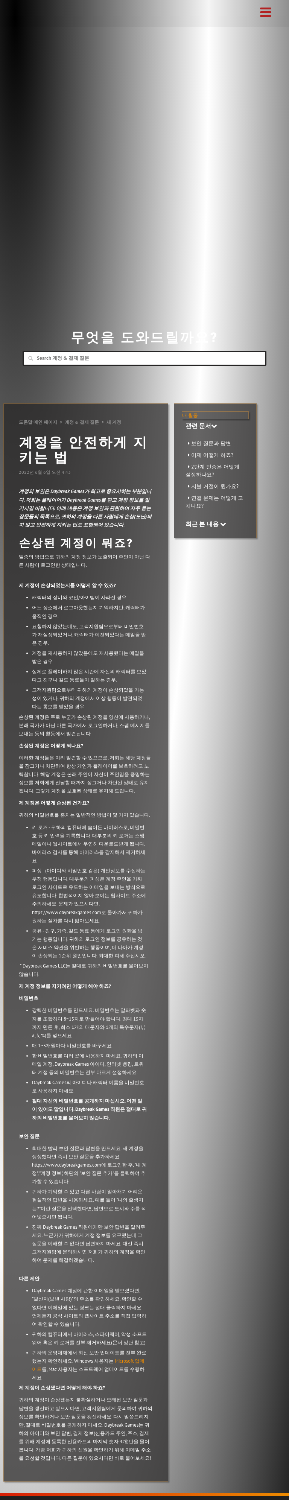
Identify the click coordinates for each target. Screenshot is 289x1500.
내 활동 (190, 415)
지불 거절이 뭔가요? (215, 486)
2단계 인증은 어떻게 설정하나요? (212, 470)
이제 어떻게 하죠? (212, 455)
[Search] (144, 358)
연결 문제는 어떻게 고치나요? (214, 501)
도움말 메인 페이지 (38, 422)
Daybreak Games (27, 21)
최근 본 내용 (206, 524)
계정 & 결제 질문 (82, 422)
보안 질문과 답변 (211, 443)
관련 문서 (201, 425)
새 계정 (113, 422)
